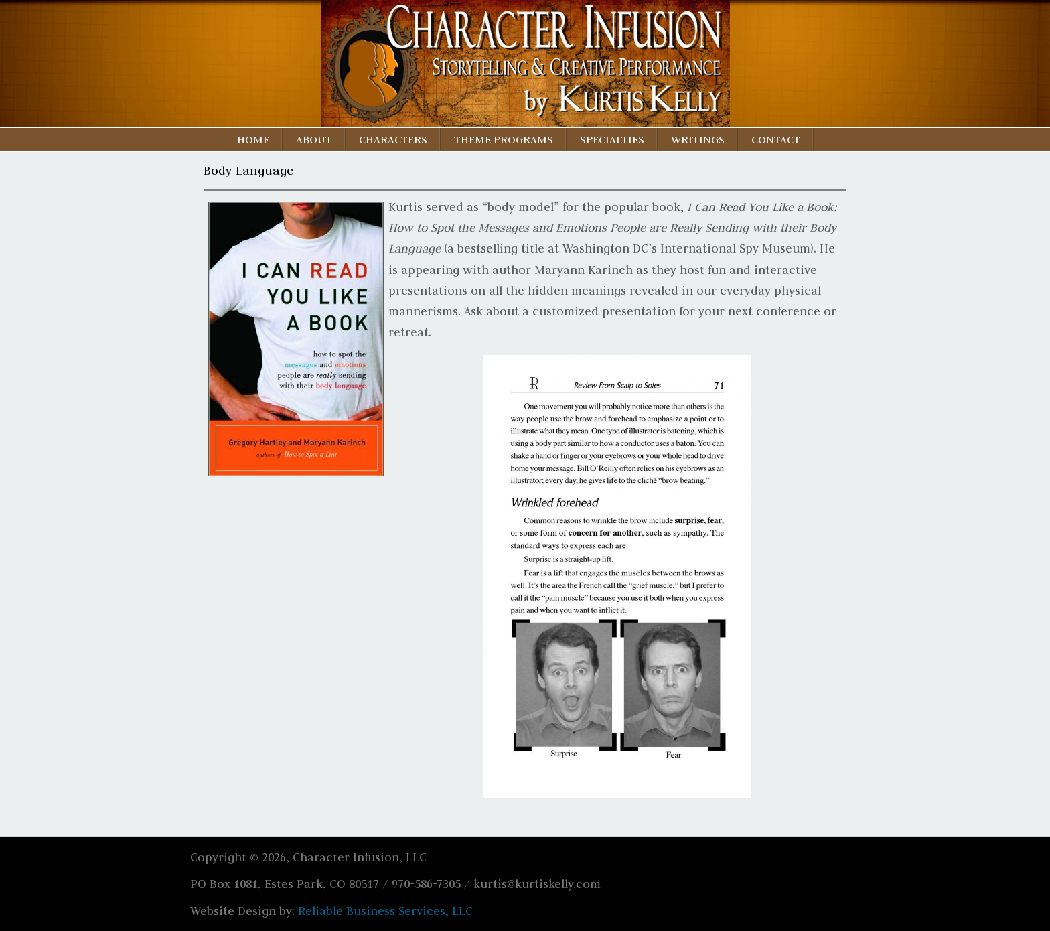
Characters (393, 139)
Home (253, 139)
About (314, 139)
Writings (698, 139)
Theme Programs (503, 139)
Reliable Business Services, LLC (385, 911)
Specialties (612, 139)
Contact (775, 139)
